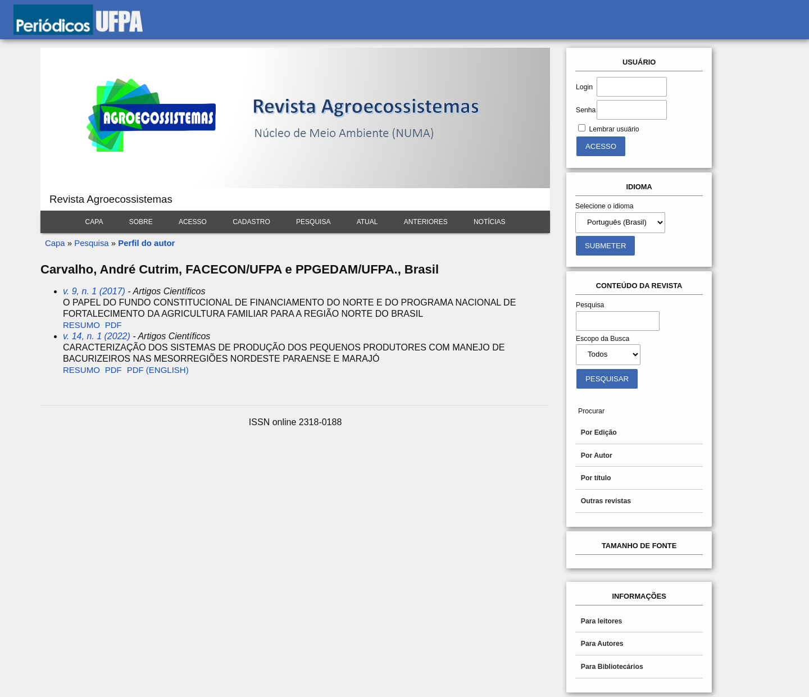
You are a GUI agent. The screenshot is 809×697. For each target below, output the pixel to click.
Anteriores (426, 222)
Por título (596, 478)
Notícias (490, 222)
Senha (586, 110)
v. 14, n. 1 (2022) (96, 336)
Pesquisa (313, 222)
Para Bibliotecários (612, 667)
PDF (113, 325)
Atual (367, 222)
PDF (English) (158, 370)
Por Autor (596, 455)
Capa (94, 222)
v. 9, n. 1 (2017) (94, 291)
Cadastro (251, 222)
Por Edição (599, 432)
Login (584, 87)
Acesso (193, 222)
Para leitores (601, 621)
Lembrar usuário (614, 129)
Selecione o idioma (604, 206)
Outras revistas (606, 501)
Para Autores (602, 644)
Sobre (141, 222)
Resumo (81, 325)
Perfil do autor (146, 243)
